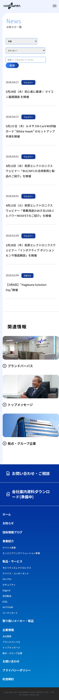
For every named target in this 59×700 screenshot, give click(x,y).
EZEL (5, 601)
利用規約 (8, 679)
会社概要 (7, 636)
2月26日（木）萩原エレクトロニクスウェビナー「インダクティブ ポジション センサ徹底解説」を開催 (31, 250)
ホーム (7, 514)
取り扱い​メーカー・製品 (18, 621)
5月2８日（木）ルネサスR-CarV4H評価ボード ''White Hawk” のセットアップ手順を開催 (31, 131)
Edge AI (6, 590)
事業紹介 (8, 541)
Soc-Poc (7, 579)
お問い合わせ (11, 661)
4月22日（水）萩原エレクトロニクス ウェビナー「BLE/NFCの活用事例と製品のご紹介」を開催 (30, 171)
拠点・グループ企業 (12, 653)
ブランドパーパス (11, 641)
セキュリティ (9, 584)
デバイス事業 (9, 547)
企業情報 (8, 630)
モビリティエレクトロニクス (17, 567)
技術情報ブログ (12, 532)
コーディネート (10, 612)
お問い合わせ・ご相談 (28, 473)
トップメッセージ (11, 647)
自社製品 (7, 595)
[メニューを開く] (54, 6)
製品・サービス (12, 561)
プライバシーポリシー (17, 670)
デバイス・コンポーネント (16, 573)
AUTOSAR (8, 607)
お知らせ (8, 523)
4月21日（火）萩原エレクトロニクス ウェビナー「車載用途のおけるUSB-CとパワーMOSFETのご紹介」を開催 (30, 210)
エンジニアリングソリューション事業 (21, 553)
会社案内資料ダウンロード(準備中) (28, 494)
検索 (12, 65)
